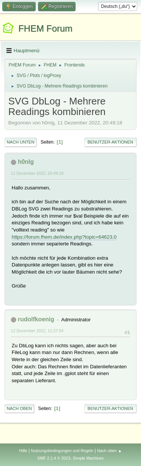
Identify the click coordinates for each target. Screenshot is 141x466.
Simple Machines (88, 458)
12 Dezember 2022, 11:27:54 (37, 330)
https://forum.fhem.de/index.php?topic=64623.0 (64, 237)
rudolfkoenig (36, 319)
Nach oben (19, 408)
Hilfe (23, 450)
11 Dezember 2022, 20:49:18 (37, 173)
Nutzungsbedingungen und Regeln (62, 450)
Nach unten (20, 142)
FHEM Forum (45, 28)
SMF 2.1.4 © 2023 (53, 458)
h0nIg (26, 162)
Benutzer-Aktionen (110, 142)
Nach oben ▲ (109, 450)
